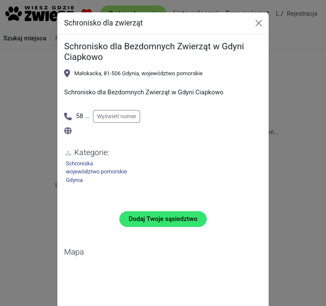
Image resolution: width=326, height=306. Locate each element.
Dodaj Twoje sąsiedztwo (163, 219)
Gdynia (74, 180)
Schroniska (79, 163)
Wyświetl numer (116, 116)
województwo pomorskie (96, 171)
